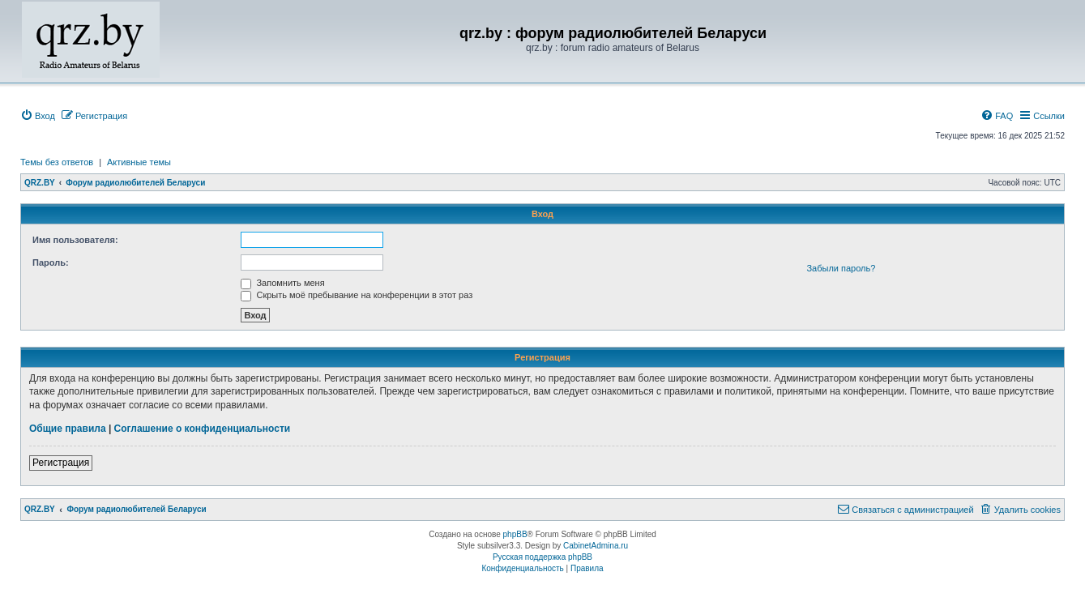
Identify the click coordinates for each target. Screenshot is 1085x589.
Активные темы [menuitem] (139, 162)
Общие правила (67, 428)
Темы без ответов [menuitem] (56, 162)
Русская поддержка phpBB (542, 557)
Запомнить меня (282, 283)
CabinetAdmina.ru (595, 545)
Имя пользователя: (75, 240)
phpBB (515, 534)
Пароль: (50, 262)
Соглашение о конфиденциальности (202, 428)
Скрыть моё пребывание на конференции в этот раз (356, 295)
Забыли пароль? (840, 268)
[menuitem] (37, 116)
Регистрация (60, 462)
